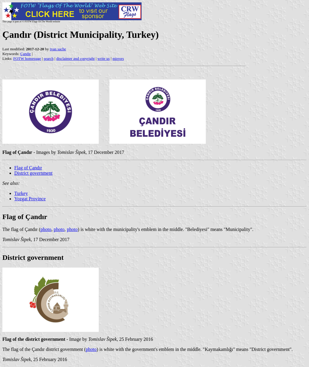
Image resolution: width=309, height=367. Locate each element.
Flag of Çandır (28, 167)
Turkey (21, 193)
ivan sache (58, 49)
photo (45, 229)
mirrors (118, 58)
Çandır (25, 53)
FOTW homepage (27, 58)
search (49, 58)
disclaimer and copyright (75, 58)
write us (104, 58)
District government (33, 173)
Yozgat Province (30, 198)
